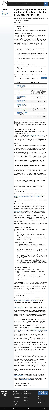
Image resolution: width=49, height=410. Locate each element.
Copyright (15, 408)
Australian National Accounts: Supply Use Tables (21, 101)
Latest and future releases (18, 393)
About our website (27, 393)
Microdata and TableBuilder (15, 400)
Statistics (15, 3)
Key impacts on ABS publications (5, 14)
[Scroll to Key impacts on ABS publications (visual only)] (36, 129)
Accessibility (36, 408)
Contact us (26, 400)
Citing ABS (26, 397)
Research (8, 6)
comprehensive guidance (19, 375)
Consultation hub (27, 399)
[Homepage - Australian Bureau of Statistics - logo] (4, 3)
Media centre (26, 396)
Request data (15, 404)
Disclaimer (22, 408)
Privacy (29, 408)
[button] (46, 4)
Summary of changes (5, 11)
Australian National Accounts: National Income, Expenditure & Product (22, 109)
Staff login (44, 408)
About (37, 3)
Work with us (26, 394)
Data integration (16, 403)
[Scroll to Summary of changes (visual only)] (29, 26)
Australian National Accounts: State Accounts (30, 331)
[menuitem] (15, 4)
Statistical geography (17, 397)
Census (20, 3)
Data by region (15, 396)
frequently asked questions (26, 379)
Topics (14, 394)
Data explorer (15, 401)
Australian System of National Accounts (40, 330)
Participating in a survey (29, 3)
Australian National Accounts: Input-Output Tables (21, 116)
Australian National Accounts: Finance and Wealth (21, 86)
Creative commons (6, 408)
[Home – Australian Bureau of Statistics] (4, 394)
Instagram (41, 399)
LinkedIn (40, 402)
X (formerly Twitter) (42, 401)
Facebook (41, 398)
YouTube (40, 404)
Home (2, 6)
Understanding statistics (17, 405)
